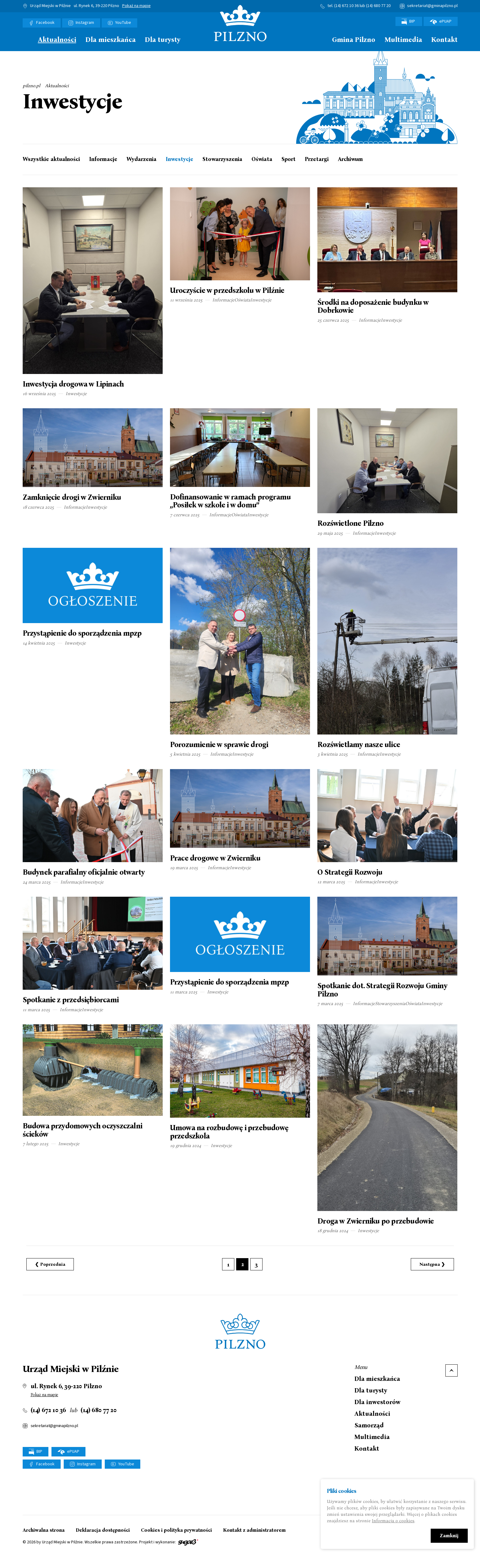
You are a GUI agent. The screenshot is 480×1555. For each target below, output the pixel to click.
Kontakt (444, 40)
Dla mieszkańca (110, 40)
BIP (409, 21)
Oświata (261, 159)
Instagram (85, 23)
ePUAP (441, 21)
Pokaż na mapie (136, 6)
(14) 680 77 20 (378, 6)
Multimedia (403, 40)
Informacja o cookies (393, 1520)
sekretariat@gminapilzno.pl (432, 6)
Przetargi (317, 159)
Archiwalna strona (44, 1530)
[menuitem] (26, 41)
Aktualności (57, 40)
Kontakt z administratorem (254, 1530)
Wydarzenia (142, 159)
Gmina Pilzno (353, 40)
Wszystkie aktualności (51, 159)
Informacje (103, 159)
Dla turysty (162, 40)
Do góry (451, 1370)
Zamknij (449, 1535)
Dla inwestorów (377, 1402)
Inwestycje (179, 159)
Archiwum (350, 159)
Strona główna (26, 39)
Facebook (45, 23)
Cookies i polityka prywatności (176, 1530)
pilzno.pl (31, 85)
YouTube (123, 23)
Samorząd (369, 1425)
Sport (289, 159)
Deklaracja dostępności (103, 1530)
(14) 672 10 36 (346, 6)
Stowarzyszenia (222, 159)
